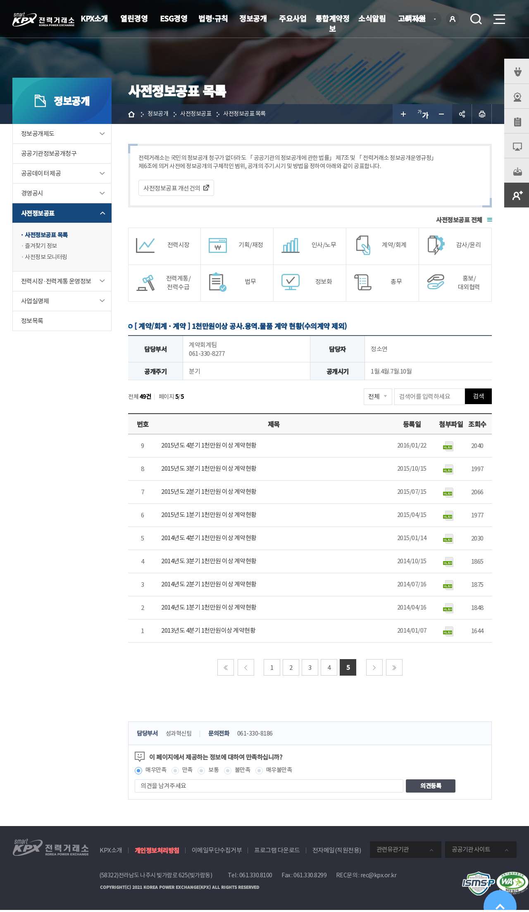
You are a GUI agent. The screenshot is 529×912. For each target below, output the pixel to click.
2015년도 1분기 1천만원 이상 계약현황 (209, 516)
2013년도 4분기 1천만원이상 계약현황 (208, 632)
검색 (476, 19)
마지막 (394, 668)
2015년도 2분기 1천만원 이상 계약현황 (209, 493)
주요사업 (292, 18)
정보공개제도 (37, 134)
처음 (225, 668)
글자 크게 (402, 114)
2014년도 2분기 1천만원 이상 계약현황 (209, 585)
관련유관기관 (392, 851)
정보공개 (253, 18)
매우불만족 (285, 772)
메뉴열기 (498, 17)
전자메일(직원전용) (336, 852)
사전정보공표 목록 (48, 235)
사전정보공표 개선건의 (171, 189)
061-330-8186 (260, 735)
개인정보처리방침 (157, 852)
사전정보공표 (37, 213)
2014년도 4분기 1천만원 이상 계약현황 (209, 539)
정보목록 (32, 322)
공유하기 (462, 114)
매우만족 (156, 772)
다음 (374, 668)
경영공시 (32, 193)
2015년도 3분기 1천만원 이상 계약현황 (209, 470)
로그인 (452, 19)
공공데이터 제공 (41, 173)
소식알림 (372, 18)
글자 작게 (442, 114)
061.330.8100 (255, 877)
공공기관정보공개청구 (48, 153)
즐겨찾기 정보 (42, 247)
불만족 (246, 772)
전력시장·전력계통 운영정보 (56, 282)
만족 (189, 772)
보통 (216, 772)
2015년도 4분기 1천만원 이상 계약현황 (209, 446)
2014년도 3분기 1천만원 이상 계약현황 (209, 562)
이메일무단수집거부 (217, 852)
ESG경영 (174, 18)
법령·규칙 (213, 18)
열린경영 (134, 18)
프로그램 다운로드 (277, 852)
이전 (246, 668)
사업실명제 (35, 302)
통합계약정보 (332, 23)
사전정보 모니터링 (48, 258)
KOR (421, 19)
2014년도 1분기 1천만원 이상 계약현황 (209, 608)
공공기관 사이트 (471, 851)
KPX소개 (94, 18)
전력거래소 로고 (43, 19)
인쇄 (482, 114)
